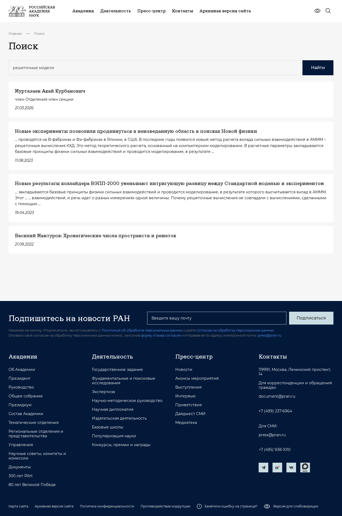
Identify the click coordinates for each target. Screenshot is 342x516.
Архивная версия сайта (54, 506)
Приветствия (188, 405)
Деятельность (112, 356)
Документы (20, 467)
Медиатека (186, 422)
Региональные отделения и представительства (36, 433)
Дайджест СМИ (190, 414)
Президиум (20, 405)
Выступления (188, 387)
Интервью (185, 396)
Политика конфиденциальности (107, 506)
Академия (23, 356)
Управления (21, 445)
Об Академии (22, 369)
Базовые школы (107, 427)
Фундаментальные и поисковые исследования (123, 380)
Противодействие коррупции (165, 506)
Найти (318, 67)
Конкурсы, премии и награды (121, 445)
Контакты (273, 356)
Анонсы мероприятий (197, 378)
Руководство (21, 387)
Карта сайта (18, 506)
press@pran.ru (269, 335)
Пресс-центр (194, 356)
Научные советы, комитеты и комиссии (37, 456)
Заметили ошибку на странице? (227, 506)
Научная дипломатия (112, 409)
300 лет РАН (21, 476)
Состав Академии (26, 414)
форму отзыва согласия (161, 335)
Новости (183, 369)
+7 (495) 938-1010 (274, 449)
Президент (19, 378)
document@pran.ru (277, 396)
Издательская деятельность (119, 418)
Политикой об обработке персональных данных (142, 330)
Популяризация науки (114, 436)
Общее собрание (26, 396)
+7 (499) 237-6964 (275, 411)
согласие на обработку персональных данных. (235, 330)
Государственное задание (117, 369)
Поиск (39, 34)
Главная (15, 34)
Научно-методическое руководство (127, 400)
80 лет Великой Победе (32, 485)
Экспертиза (103, 392)
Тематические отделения (34, 422)
